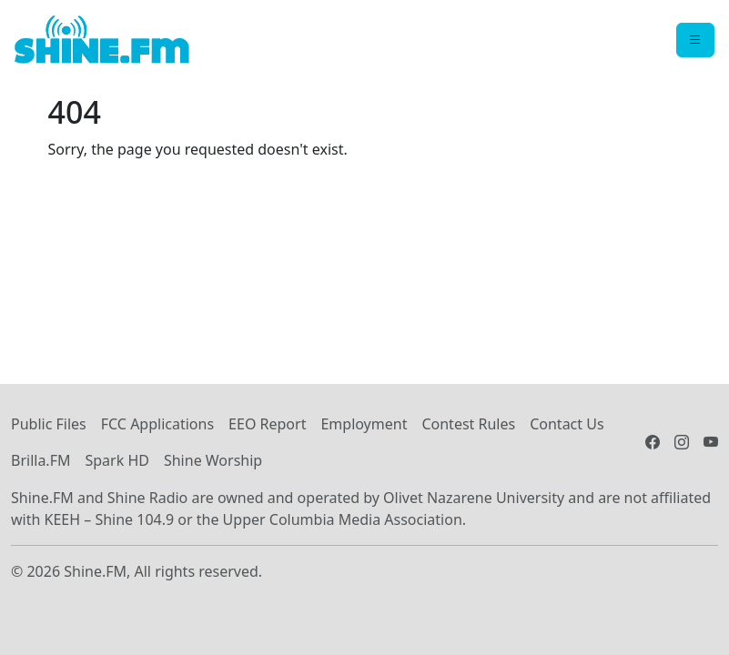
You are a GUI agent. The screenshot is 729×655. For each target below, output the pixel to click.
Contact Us (566, 424)
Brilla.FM (40, 460)
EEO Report (267, 424)
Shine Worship (213, 460)
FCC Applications (157, 424)
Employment (363, 424)
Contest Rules (468, 424)
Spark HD (116, 460)
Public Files (48, 424)
